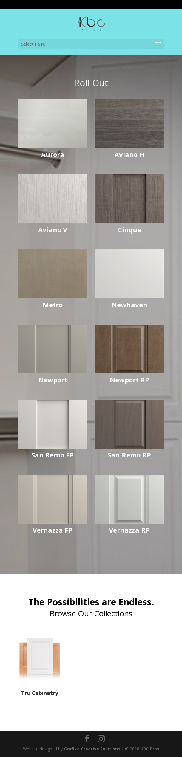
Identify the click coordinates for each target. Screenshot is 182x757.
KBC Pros (150, 749)
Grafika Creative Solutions (92, 749)
